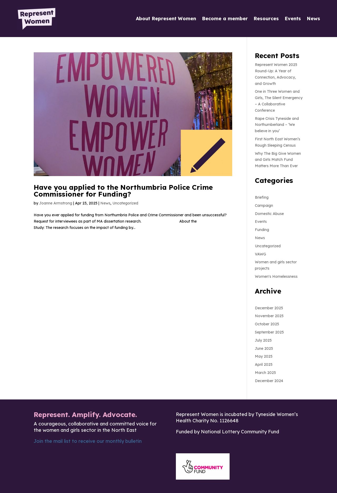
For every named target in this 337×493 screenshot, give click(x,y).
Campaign (264, 205)
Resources (266, 19)
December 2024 (269, 380)
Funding (262, 229)
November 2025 (269, 316)
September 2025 (269, 332)
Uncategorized (125, 203)
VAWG (260, 254)
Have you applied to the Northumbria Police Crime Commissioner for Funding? (123, 190)
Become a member (225, 19)
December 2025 (269, 308)
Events (293, 19)
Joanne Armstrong (55, 203)
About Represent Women (166, 19)
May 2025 (263, 356)
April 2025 (263, 364)
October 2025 (267, 324)
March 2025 (265, 372)
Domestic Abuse (269, 213)
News (313, 19)
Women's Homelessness (276, 276)
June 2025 (264, 348)
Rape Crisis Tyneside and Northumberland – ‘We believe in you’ (277, 124)
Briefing (262, 197)
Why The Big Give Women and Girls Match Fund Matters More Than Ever (278, 159)
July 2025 (263, 340)
